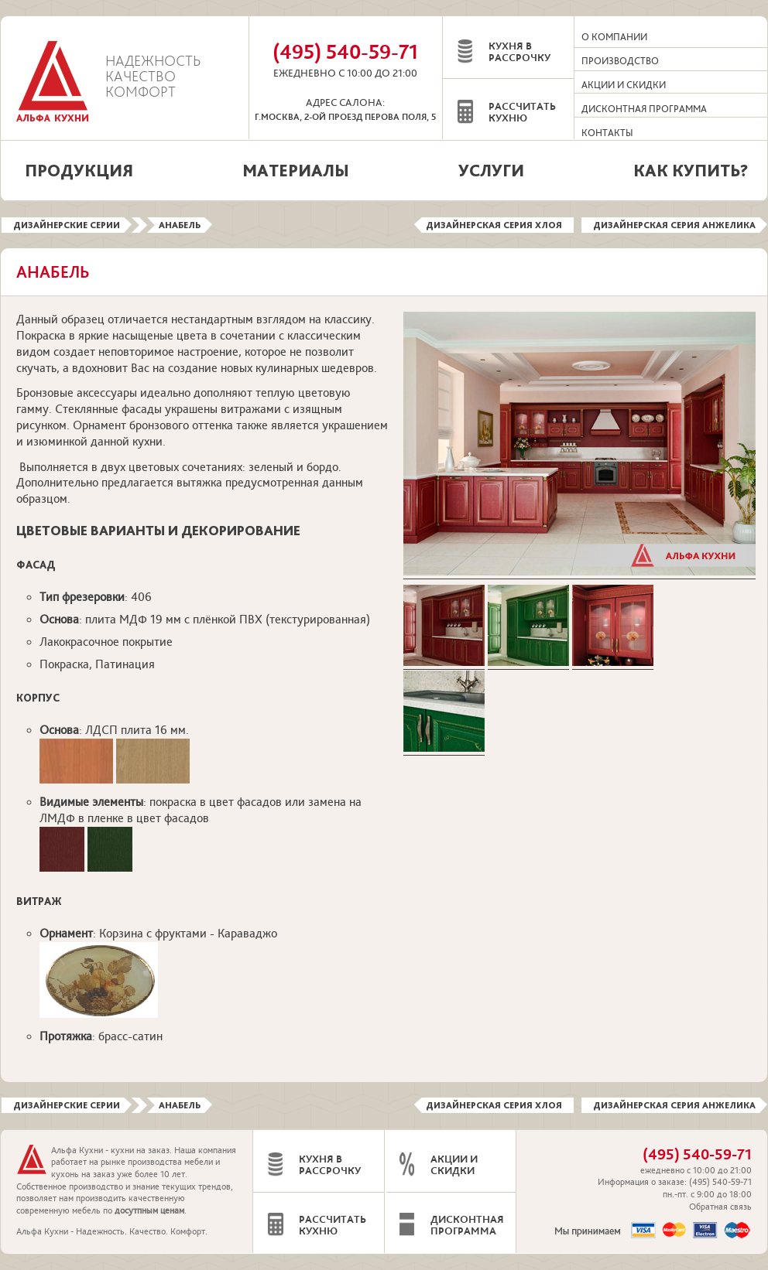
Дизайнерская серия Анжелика (674, 225)
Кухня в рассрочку (519, 52)
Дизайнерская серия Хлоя (494, 225)
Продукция (79, 170)
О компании (614, 37)
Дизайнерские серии (66, 225)
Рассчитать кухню (522, 113)
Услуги (491, 170)
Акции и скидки (623, 85)
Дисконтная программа (644, 109)
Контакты (607, 133)
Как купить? (691, 170)
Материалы (295, 170)
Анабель (180, 225)
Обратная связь (720, 1207)
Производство (620, 61)
